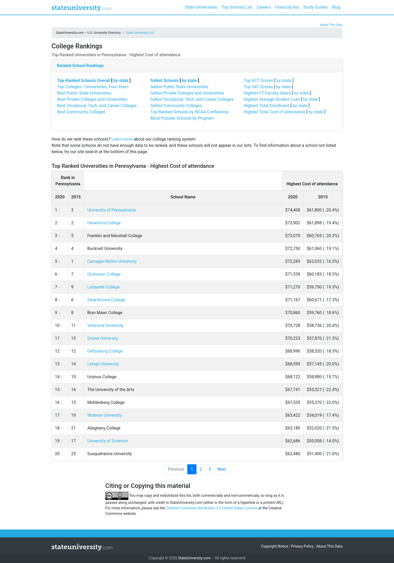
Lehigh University (103, 363)
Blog (336, 7)
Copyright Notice (274, 546)
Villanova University (105, 325)
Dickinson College (104, 274)
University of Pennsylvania (111, 210)
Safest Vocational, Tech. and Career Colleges (191, 99)
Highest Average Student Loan (272, 99)
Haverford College (104, 222)
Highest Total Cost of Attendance (274, 111)
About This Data (331, 25)
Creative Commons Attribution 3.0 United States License (211, 508)
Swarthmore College (106, 299)
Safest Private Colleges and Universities (187, 93)
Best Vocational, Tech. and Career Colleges (97, 105)
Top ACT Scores (258, 80)
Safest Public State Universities (179, 86)
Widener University (104, 415)
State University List (140, 33)
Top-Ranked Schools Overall (83, 80)
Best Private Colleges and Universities (92, 99)
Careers (263, 7)
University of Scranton (107, 440)
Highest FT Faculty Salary (267, 93)
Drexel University (102, 338)
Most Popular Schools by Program (182, 118)
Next (221, 469)
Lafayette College (103, 287)
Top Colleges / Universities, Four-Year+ (93, 86)
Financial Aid (287, 7)
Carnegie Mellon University (112, 261)
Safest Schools (164, 80)
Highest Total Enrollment (266, 105)
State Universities (201, 7)
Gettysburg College (105, 351)
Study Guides (315, 7)
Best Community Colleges (81, 111)
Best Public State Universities (84, 93)
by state (120, 80)
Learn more (122, 139)
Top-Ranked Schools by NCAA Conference (189, 111)
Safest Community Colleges (176, 105)
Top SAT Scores (258, 86)
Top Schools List (236, 7)
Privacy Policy (302, 546)
